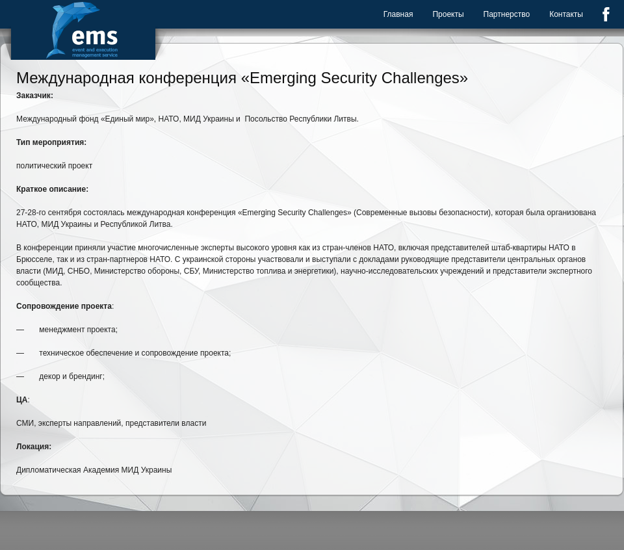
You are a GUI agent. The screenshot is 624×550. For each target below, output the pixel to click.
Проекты (447, 14)
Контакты (566, 14)
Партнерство (507, 14)
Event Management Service (83, 30)
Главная (398, 14)
